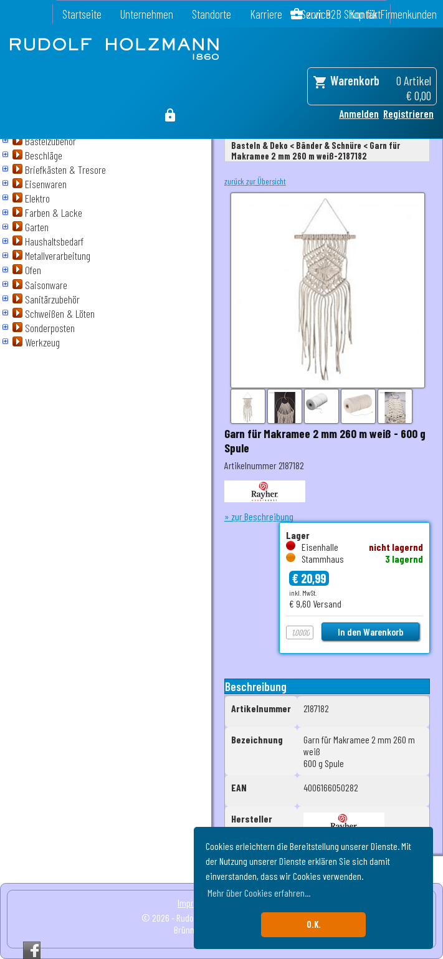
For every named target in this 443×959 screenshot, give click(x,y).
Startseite (82, 14)
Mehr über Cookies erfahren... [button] (258, 893)
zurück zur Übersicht (255, 181)
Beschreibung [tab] (256, 686)
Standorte (211, 14)
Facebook (31, 950)
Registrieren (408, 113)
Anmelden (359, 113)
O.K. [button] (314, 924)
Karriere (266, 14)
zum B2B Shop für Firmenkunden (372, 14)
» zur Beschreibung (258, 516)
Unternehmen (146, 14)
